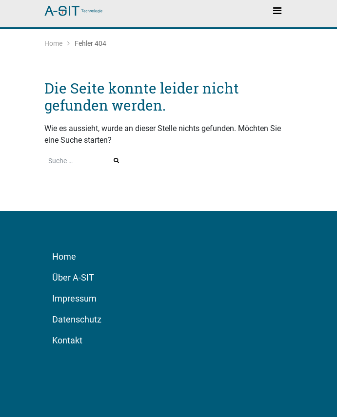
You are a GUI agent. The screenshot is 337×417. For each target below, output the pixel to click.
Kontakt (67, 340)
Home (53, 43)
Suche (117, 160)
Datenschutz (76, 319)
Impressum (74, 298)
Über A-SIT (73, 277)
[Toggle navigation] (277, 10)
